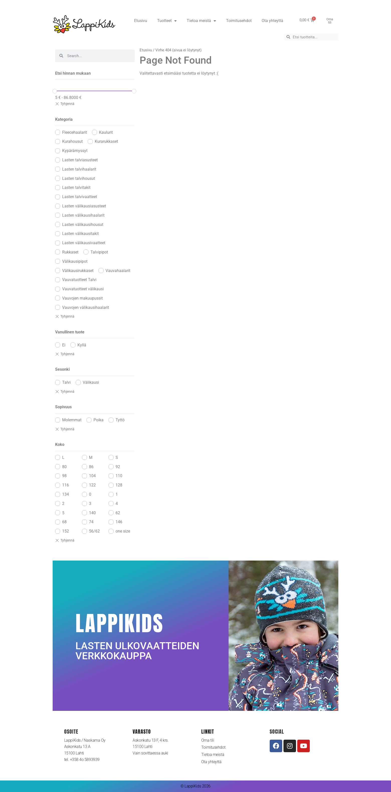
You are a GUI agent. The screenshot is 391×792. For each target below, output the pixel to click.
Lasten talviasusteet (80, 160)
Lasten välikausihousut (82, 224)
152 (65, 531)
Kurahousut (72, 141)
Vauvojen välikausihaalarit (85, 307)
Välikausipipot (74, 261)
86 (91, 466)
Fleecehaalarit (74, 132)
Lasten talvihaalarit (79, 169)
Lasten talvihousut (78, 178)
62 (118, 512)
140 (92, 512)
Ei (63, 345)
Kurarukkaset (106, 141)
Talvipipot (99, 252)
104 (92, 475)
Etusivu (140, 20)
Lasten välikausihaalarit (83, 215)
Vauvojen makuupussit (82, 298)
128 (119, 485)
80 (64, 466)
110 (119, 475)
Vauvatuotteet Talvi (79, 279)
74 (91, 521)
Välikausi (91, 382)
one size (123, 531)
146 (119, 521)
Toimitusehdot (239, 20)
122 (92, 485)
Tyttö (120, 420)
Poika (98, 420)
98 (64, 475)
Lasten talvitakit (76, 187)
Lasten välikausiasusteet (84, 206)
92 (118, 466)
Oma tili (207, 740)
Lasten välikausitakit (80, 233)
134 (65, 494)
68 (64, 521)
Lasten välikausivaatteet (83, 242)
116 (65, 485)
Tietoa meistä (201, 20)
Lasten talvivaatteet (79, 196)
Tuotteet (167, 20)
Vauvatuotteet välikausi (83, 289)
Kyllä (81, 345)
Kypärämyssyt (74, 150)
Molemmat (71, 420)
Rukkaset (70, 252)
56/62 (94, 531)
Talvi (66, 382)
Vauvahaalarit (118, 270)
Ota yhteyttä (272, 20)
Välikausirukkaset (77, 270)
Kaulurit (106, 132)
